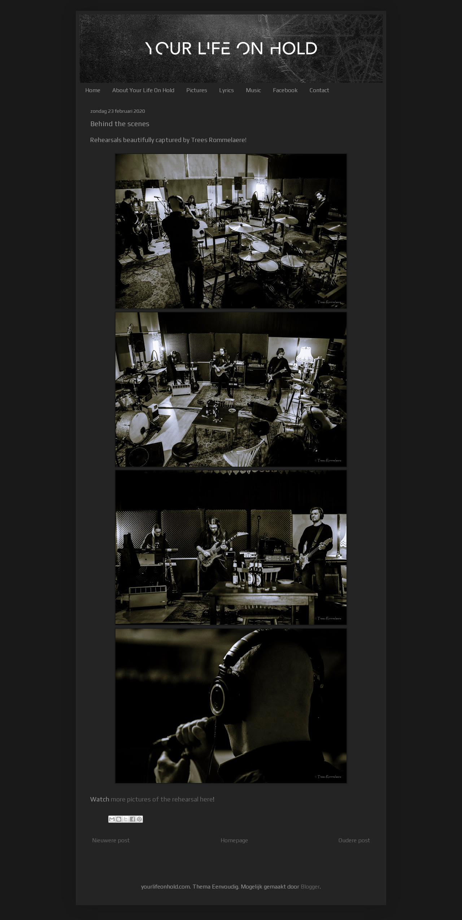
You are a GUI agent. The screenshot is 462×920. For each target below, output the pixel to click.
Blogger (310, 886)
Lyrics (226, 90)
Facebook (285, 90)
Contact (319, 90)
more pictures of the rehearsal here (162, 799)
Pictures (196, 90)
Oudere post (354, 840)
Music (253, 90)
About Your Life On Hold (143, 90)
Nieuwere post (111, 840)
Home (92, 90)
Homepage (234, 840)
